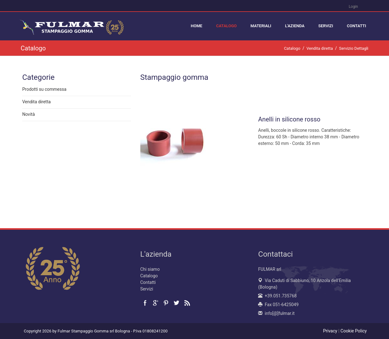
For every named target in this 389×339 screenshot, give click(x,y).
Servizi (146, 288)
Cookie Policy (353, 330)
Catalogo (149, 275)
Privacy (330, 330)
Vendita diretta (36, 102)
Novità (28, 114)
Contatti (148, 282)
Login (353, 6)
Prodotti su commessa (44, 89)
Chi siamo (150, 269)
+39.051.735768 (281, 295)
